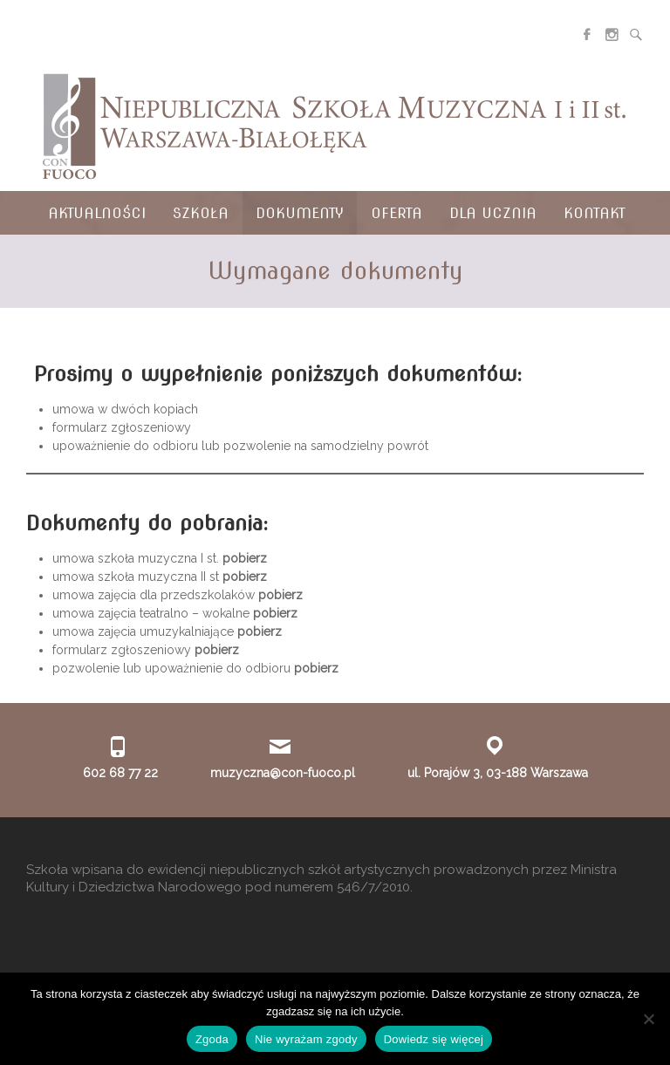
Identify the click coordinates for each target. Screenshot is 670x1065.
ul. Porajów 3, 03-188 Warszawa (497, 773)
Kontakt (595, 213)
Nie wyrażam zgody (306, 1039)
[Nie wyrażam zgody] (648, 1018)
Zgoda (212, 1039)
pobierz (244, 558)
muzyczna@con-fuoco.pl (282, 773)
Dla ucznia (493, 213)
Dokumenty (300, 213)
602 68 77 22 (120, 773)
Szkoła (201, 213)
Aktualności (97, 213)
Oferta (396, 213)
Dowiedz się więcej (433, 1039)
